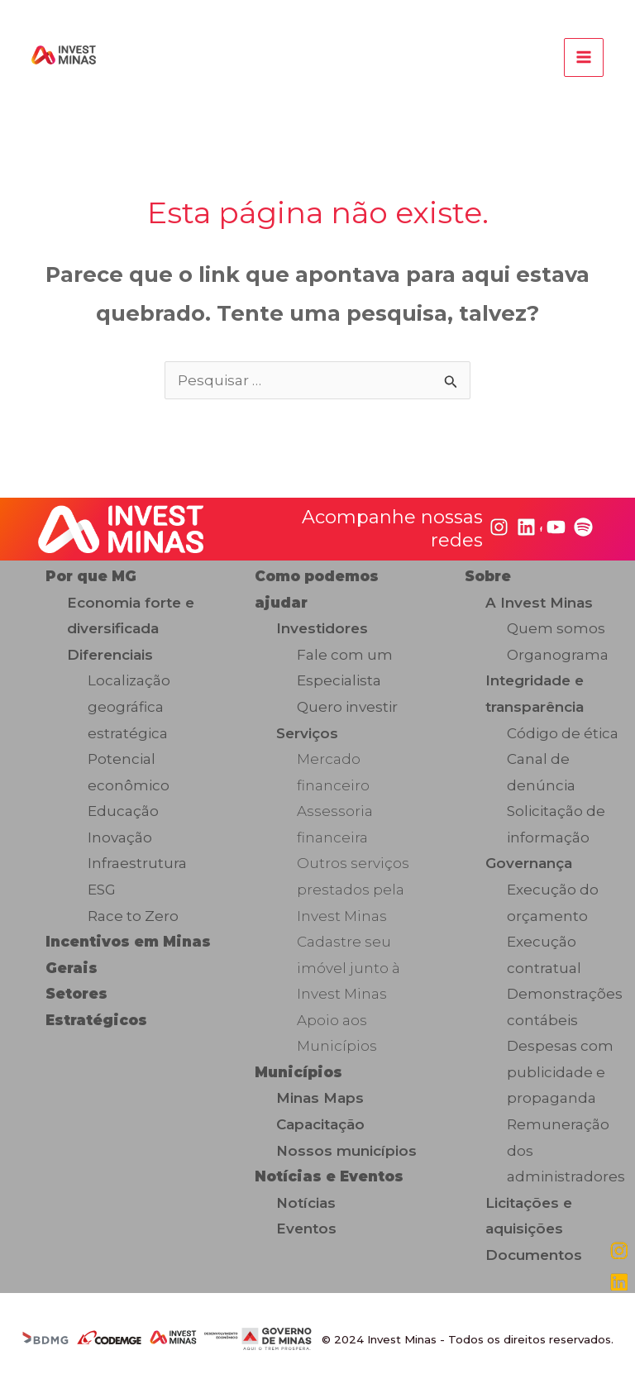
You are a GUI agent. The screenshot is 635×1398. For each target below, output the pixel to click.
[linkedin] (526, 531)
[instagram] (499, 531)
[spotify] (583, 531)
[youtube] (556, 531)
